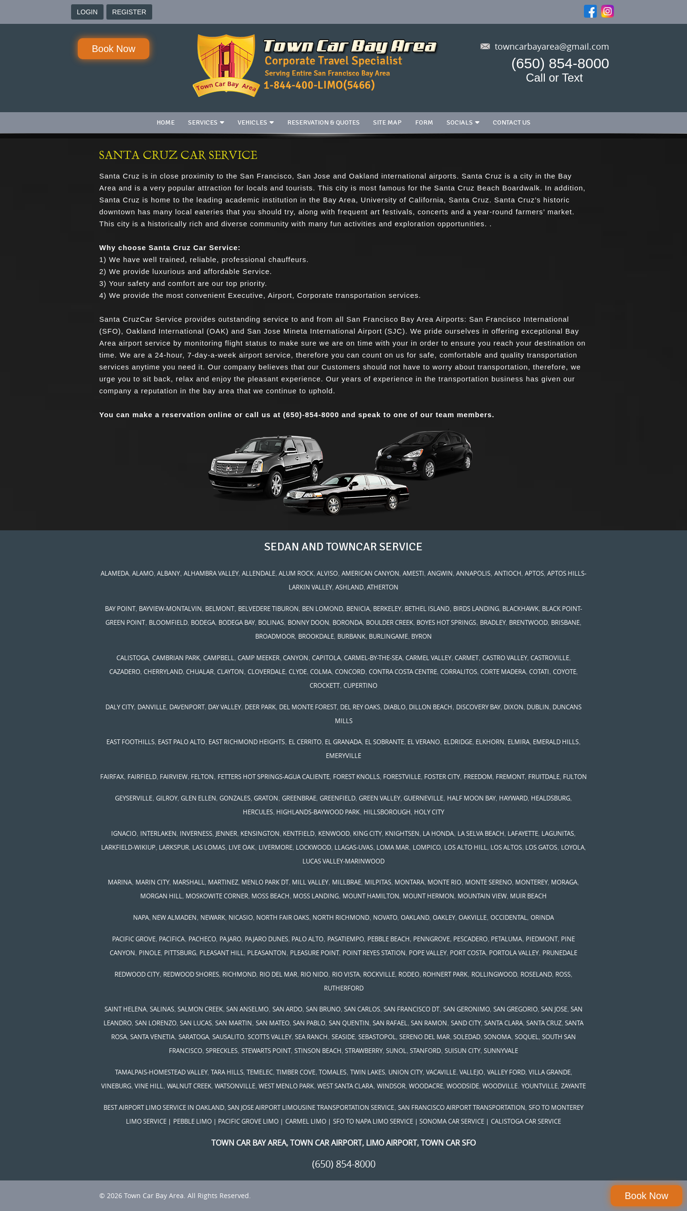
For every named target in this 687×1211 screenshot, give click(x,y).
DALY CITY (119, 707)
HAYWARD (513, 798)
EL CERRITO (305, 741)
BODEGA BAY (237, 622)
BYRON (421, 636)
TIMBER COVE (295, 1072)
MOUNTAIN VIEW (482, 896)
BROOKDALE (316, 636)
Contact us (512, 122)
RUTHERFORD (344, 988)
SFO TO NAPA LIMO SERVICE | (375, 1121)
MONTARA (409, 882)
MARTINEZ (223, 882)
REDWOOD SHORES (191, 974)
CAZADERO (124, 671)
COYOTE (564, 671)
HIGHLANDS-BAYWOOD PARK (318, 812)
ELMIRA (519, 741)
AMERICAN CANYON (370, 573)
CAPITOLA (326, 657)
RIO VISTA (346, 974)
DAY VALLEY (224, 707)
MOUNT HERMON (428, 896)
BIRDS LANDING (476, 608)
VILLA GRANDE (550, 1072)
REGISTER (129, 12)
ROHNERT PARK (445, 974)
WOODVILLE (500, 1086)
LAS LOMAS (208, 847)
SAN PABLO (309, 1023)
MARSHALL (189, 882)
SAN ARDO (287, 1009)
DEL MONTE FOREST (308, 707)
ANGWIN (440, 573)
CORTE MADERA (503, 671)
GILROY (166, 798)
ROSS (563, 974)
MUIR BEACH (528, 896)
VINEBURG (116, 1086)
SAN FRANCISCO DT (411, 1009)
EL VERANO (423, 741)
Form (424, 122)
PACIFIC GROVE (134, 939)
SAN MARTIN (233, 1023)
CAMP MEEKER (259, 657)
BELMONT (219, 608)
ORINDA (542, 917)
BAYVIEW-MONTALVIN (170, 608)
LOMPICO (427, 847)
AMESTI (413, 573)
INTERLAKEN (158, 833)
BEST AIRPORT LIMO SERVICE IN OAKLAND (164, 1107)
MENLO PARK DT (265, 882)
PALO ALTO (307, 939)
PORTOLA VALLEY (514, 952)
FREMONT (510, 776)
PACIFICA (172, 939)
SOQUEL (527, 1036)
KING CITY (367, 833)
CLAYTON (230, 671)
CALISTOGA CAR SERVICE (526, 1121)
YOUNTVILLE (539, 1086)
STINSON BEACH (318, 1050)
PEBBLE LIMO (192, 1121)
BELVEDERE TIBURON (268, 608)
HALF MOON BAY (471, 798)
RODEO (408, 974)
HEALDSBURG (550, 798)
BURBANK (351, 636)
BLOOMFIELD (168, 622)
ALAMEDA (115, 573)
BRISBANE (565, 622)
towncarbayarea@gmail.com (552, 46)
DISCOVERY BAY (478, 707)
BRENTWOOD (528, 622)
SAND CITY (466, 1023)
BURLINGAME (388, 636)
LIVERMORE (275, 847)
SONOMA (497, 1036)
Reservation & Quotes (323, 122)
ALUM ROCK (296, 573)
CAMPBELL (218, 657)
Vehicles (252, 122)
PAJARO (230, 939)
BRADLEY (493, 622)
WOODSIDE (463, 1086)
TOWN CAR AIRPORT (326, 1142)
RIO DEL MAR (278, 974)
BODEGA (203, 622)
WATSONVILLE (235, 1086)
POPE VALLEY (428, 952)
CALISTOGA (132, 657)
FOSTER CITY (442, 776)
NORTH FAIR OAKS (282, 917)
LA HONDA (438, 833)
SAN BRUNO (323, 1009)
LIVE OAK (242, 847)
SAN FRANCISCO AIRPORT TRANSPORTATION (461, 1107)
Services (203, 122)
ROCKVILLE (379, 974)
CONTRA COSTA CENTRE (403, 671)
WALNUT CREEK (189, 1086)
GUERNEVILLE (423, 798)
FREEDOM (478, 776)
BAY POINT (120, 608)
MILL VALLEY (310, 882)
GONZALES (234, 798)
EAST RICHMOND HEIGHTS (246, 741)
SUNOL (396, 1050)
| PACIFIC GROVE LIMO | (248, 1121)
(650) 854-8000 (560, 63)
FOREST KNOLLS (356, 776)
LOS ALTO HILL (465, 847)
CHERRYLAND (163, 671)
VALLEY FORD (506, 1072)
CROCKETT (325, 685)
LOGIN (87, 12)
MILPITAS (377, 882)
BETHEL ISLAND (427, 608)
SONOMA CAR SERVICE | (454, 1121)
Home (165, 122)
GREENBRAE (299, 798)
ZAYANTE (573, 1086)
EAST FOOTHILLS (130, 741)
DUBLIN (538, 707)
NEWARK (212, 917)
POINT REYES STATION (374, 952)
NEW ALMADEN (174, 917)
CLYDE (298, 671)
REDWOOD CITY (136, 974)
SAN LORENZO (156, 1023)
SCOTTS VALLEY (269, 1036)
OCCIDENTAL (508, 917)
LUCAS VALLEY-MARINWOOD (343, 861)
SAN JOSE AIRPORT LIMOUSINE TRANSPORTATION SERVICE (311, 1107)
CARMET (467, 657)
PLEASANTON (266, 952)
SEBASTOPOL (377, 1036)
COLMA (321, 671)
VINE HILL (149, 1086)
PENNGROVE (431, 939)
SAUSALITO (228, 1036)
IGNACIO (123, 833)
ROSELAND (536, 974)
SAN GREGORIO (515, 1009)
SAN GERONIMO (466, 1009)
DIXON (513, 707)
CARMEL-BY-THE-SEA (373, 657)
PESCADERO (470, 939)
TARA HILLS (227, 1072)
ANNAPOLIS (473, 573)
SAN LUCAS (196, 1023)
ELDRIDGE (458, 741)
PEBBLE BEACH (388, 939)
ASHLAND (349, 587)
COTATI (539, 671)
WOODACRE (426, 1086)
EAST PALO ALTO (181, 741)
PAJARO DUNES (266, 939)
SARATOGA (193, 1036)
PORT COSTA (468, 952)
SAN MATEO (273, 1023)
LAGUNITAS (557, 833)
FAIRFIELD (141, 776)
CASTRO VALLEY (504, 657)
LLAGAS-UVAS (353, 847)
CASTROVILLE (550, 657)
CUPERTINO (360, 685)
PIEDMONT (542, 939)
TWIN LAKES (367, 1072)
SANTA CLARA (503, 1023)
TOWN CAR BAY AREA (248, 1142)
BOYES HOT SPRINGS (446, 622)
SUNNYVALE (501, 1050)
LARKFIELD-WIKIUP (128, 847)
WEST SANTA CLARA (345, 1086)
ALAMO (143, 573)
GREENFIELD (337, 798)
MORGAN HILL (161, 896)
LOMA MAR (392, 847)
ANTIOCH (507, 573)
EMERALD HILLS (556, 741)
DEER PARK (260, 707)
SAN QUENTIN (349, 1023)
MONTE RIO (444, 882)
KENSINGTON (260, 833)
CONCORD (350, 671)
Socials (460, 122)
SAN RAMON (429, 1023)
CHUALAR (200, 671)
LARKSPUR (174, 847)
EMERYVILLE (343, 755)
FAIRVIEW (173, 776)
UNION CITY (405, 1072)
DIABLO (395, 707)
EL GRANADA (343, 741)
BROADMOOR (275, 636)
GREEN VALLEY (379, 798)
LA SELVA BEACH (481, 833)
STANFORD (425, 1050)
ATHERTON (382, 587)
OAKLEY (444, 917)
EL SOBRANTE (384, 741)
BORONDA (348, 622)
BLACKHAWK (520, 608)
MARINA (120, 882)
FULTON (575, 776)
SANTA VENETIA (152, 1036)
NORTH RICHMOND (340, 917)
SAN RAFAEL (390, 1023)
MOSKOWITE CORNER (217, 896)
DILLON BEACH (430, 707)
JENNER (226, 833)
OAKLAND (415, 917)
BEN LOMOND (322, 608)
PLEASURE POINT (314, 952)
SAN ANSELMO (247, 1009)
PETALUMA (506, 939)
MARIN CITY (152, 882)
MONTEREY (531, 882)
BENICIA (358, 608)
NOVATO (385, 917)
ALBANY (168, 573)
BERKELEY (387, 608)
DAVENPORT (187, 707)
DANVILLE (151, 707)
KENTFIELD (298, 833)
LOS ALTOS (506, 847)
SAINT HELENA (125, 1009)
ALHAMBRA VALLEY (211, 573)
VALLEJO (471, 1072)
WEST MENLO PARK (286, 1086)
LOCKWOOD (313, 847)
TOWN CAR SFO (448, 1142)
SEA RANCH (311, 1036)
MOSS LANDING (316, 896)
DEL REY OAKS (360, 707)
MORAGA (564, 882)
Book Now (113, 48)
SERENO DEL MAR (424, 1036)
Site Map (387, 122)
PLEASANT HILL (221, 952)
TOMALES (332, 1072)
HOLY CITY (429, 812)
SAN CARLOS (362, 1009)
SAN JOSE (554, 1009)
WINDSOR (391, 1086)
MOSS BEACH (270, 896)
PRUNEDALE (559, 952)
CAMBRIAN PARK (176, 657)
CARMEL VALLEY (428, 657)
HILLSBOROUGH (387, 812)
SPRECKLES (222, 1050)
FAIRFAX (112, 776)
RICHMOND (239, 974)
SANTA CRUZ (544, 1023)
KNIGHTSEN (402, 833)
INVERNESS (196, 833)
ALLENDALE (258, 573)
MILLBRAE (346, 882)
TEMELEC (260, 1072)
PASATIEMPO (345, 939)
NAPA (141, 917)
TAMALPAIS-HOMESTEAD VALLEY (161, 1072)
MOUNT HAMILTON (371, 896)
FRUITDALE (544, 776)
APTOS (534, 573)
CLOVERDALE (266, 671)
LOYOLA (572, 847)
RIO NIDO (314, 974)
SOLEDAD (466, 1036)
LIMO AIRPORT (391, 1142)
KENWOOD (334, 833)
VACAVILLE (441, 1072)
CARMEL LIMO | (308, 1121)
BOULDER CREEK (389, 622)
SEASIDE (343, 1036)
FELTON (202, 776)
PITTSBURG (180, 952)
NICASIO (241, 917)
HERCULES (258, 812)
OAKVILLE (472, 917)
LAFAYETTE (523, 833)
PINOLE (150, 952)
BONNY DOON (308, 622)
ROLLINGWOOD (494, 974)
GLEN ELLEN (198, 798)
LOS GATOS (541, 847)
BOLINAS (271, 622)
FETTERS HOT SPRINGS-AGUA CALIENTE (274, 776)
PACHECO (202, 939)
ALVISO (327, 573)
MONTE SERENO (488, 882)
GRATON (266, 798)
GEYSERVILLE (133, 798)
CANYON (295, 657)
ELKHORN (490, 741)
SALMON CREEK (200, 1009)
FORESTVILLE (402, 776)
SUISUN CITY (462, 1050)
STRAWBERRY (364, 1050)
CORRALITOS (458, 671)
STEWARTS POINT (266, 1050)
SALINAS (162, 1009)
